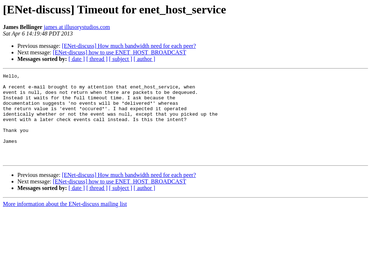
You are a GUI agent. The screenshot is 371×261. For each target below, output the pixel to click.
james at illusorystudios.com (77, 27)
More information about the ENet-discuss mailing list (65, 221)
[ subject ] (120, 59)
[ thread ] (97, 59)
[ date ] (76, 59)
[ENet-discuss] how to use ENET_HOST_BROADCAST (119, 52)
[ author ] (144, 59)
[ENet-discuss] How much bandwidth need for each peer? (129, 46)
